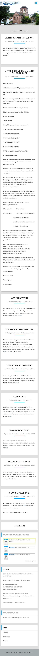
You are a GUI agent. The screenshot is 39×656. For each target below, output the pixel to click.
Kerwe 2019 (19, 397)
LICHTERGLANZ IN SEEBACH (19, 38)
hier (21, 315)
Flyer (4, 351)
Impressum (6, 636)
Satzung (5, 632)
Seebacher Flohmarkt (19, 365)
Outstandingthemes (19, 654)
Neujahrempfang (19, 430)
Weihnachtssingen (19, 461)
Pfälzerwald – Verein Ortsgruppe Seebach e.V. (16, 617)
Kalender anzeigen (30, 561)
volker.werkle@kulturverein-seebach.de (14, 602)
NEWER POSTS (19, 526)
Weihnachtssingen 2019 (19, 329)
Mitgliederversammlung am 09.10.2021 (19, 72)
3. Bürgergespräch (20, 493)
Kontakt (5, 641)
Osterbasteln (19, 298)
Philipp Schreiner (13, 41)
